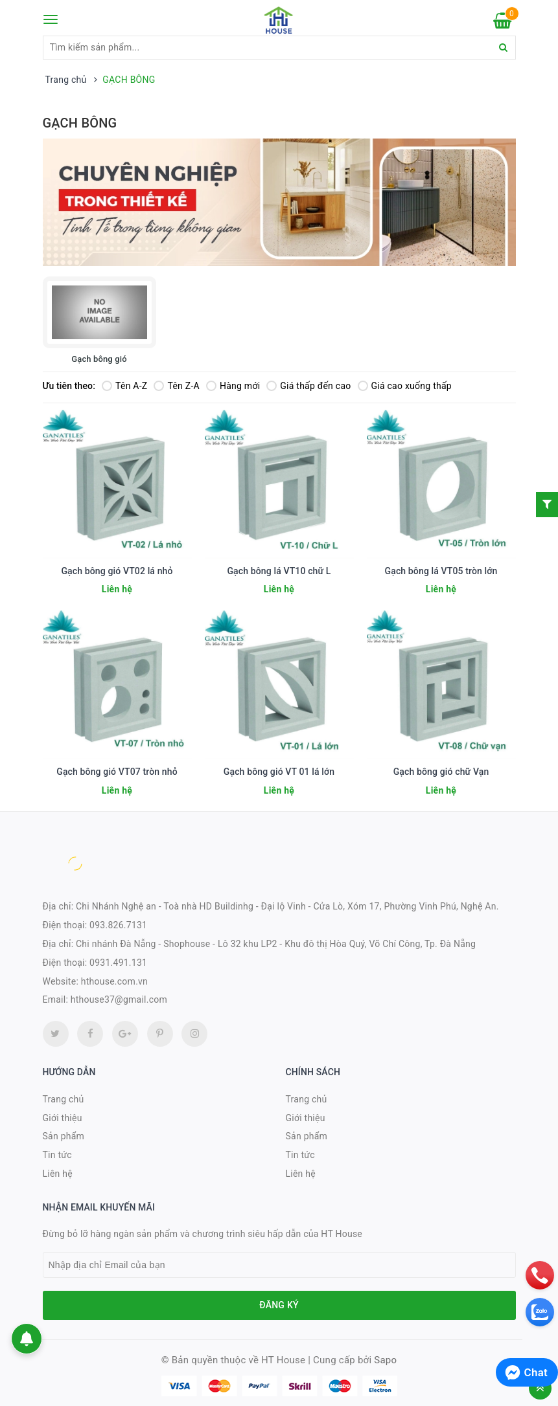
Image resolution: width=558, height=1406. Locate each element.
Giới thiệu (62, 1118)
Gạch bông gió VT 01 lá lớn (279, 771)
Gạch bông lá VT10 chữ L (279, 571)
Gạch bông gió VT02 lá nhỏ (116, 571)
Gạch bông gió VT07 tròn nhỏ (117, 771)
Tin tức (57, 1155)
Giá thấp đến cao (308, 386)
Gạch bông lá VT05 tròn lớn (441, 571)
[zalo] (540, 1312)
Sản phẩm (64, 1136)
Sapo (385, 1360)
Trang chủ (63, 1099)
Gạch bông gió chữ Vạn (441, 771)
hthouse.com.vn (114, 981)
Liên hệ (58, 1173)
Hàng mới (233, 386)
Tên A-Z (124, 386)
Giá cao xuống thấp (405, 386)
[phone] (540, 1275)
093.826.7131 (118, 925)
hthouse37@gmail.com (119, 999)
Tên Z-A (176, 386)
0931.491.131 (118, 962)
